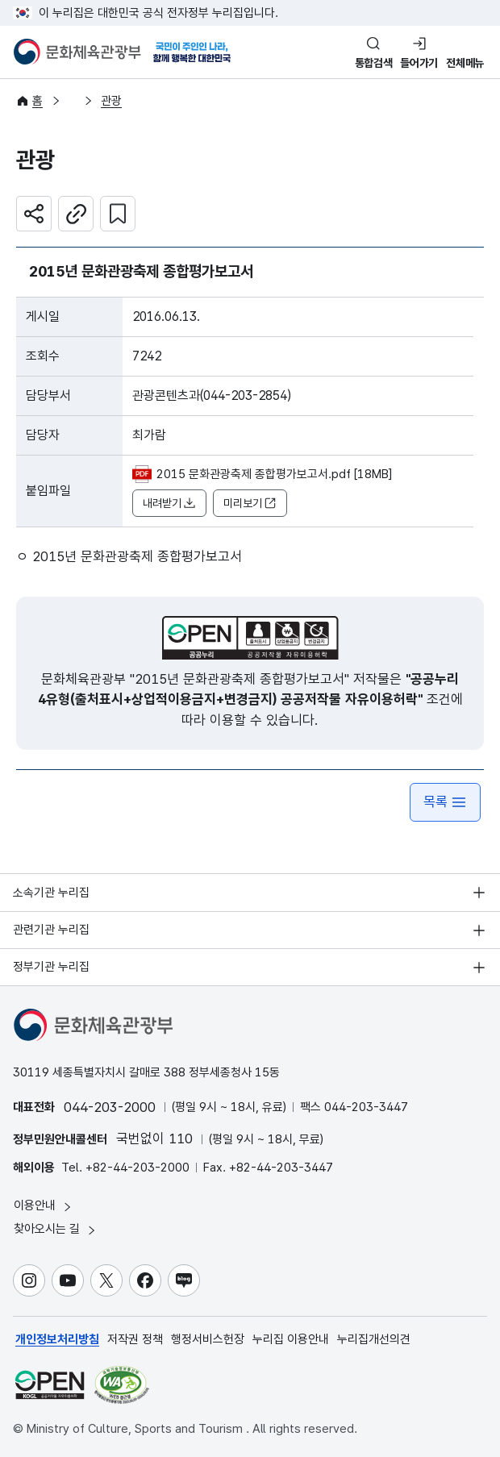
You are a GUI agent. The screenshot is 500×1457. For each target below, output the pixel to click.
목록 (445, 801)
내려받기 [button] (169, 503)
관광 (111, 101)
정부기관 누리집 (51, 967)
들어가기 (419, 62)
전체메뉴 (465, 62)
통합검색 (374, 62)
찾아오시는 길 (56, 1229)
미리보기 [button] (250, 503)
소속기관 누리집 (51, 892)
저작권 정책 (135, 1339)
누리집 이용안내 (290, 1339)
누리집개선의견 (373, 1339)
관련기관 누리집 (51, 929)
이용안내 (43, 1205)
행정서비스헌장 (207, 1339)
